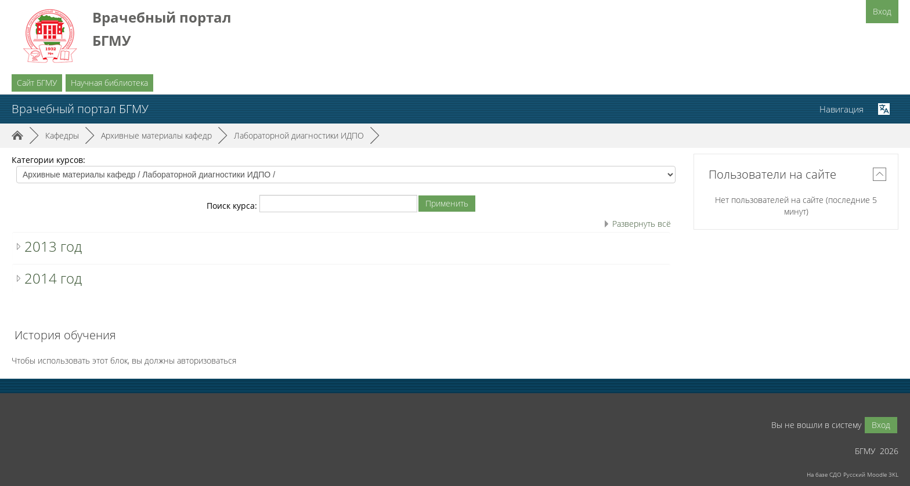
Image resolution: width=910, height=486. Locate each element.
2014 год (53, 278)
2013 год (53, 246)
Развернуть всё (641, 223)
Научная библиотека (109, 82)
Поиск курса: (233, 205)
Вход (882, 11)
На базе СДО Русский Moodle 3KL (852, 474)
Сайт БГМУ (37, 82)
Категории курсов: (48, 159)
